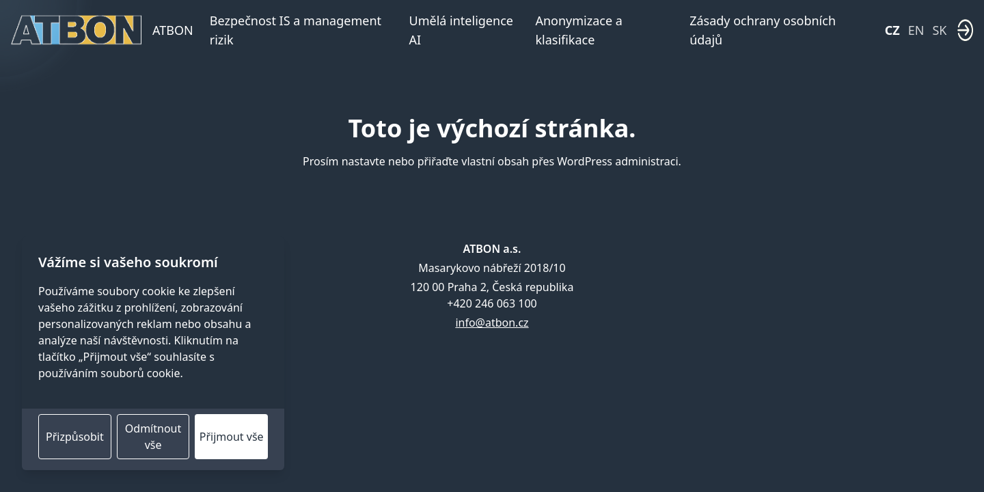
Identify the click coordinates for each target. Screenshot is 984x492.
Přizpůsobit (75, 436)
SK (939, 30)
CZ (892, 30)
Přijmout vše (232, 436)
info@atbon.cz (491, 322)
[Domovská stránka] (76, 30)
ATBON (172, 30)
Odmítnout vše (153, 436)
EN (916, 30)
